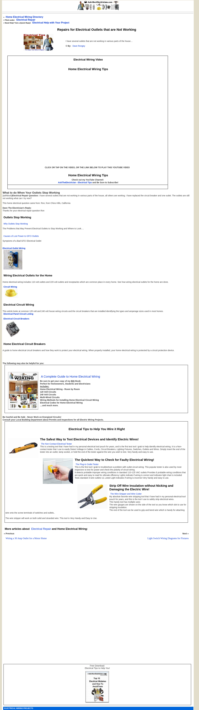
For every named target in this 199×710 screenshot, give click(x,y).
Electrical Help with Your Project (50, 22)
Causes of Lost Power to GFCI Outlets (21, 236)
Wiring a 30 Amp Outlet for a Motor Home (26, 538)
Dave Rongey (79, 46)
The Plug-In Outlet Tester (87, 464)
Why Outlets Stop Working (15, 224)
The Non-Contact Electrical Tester (56, 444)
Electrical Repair (25, 20)
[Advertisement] (95, 580)
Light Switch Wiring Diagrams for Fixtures (168, 538)
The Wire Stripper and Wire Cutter (126, 494)
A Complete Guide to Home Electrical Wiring (70, 376)
